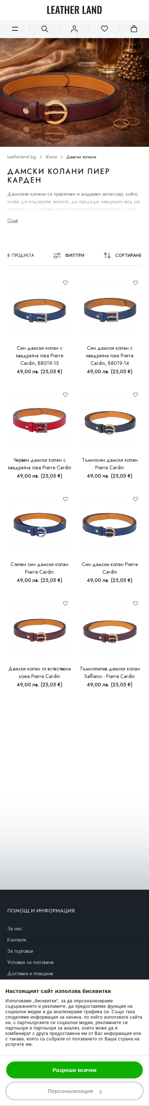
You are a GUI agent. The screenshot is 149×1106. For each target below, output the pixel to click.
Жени (51, 157)
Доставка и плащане (30, 973)
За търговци (20, 951)
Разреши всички (74, 1070)
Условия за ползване (30, 962)
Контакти (16, 939)
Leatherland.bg (21, 157)
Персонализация (75, 1091)
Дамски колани (81, 157)
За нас (14, 928)
